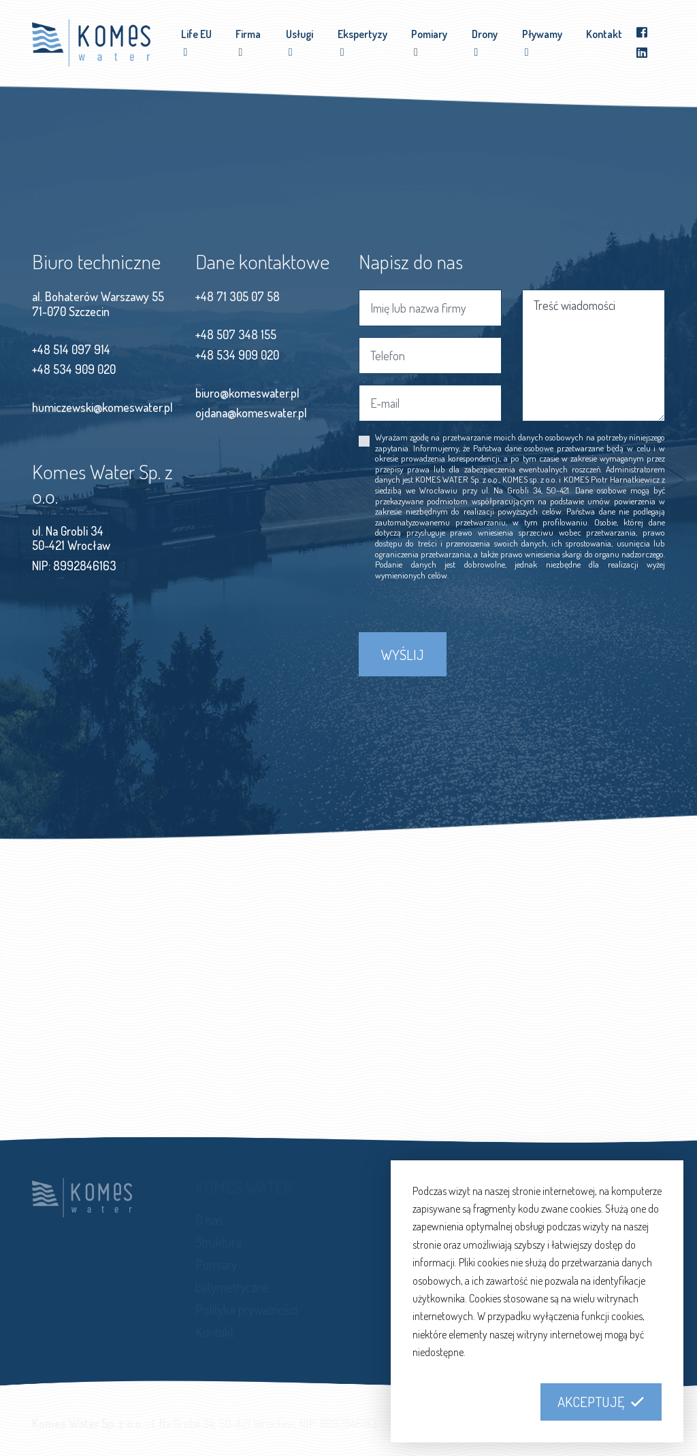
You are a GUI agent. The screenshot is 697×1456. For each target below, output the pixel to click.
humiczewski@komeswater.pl (102, 407)
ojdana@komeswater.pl (251, 412)
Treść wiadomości (593, 355)
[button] (601, 1402)
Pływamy (542, 34)
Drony (485, 34)
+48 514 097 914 (71, 349)
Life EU (196, 34)
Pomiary (429, 34)
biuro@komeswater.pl (247, 392)
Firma (248, 34)
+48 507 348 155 (235, 334)
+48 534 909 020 (74, 369)
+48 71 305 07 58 (237, 296)
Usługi (299, 34)
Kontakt (604, 34)
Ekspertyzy (362, 34)
